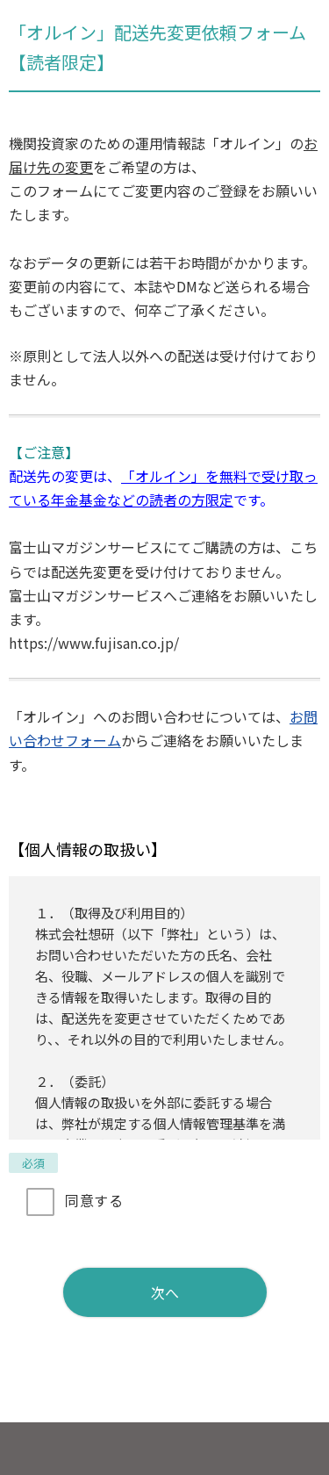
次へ (165, 1292)
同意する (94, 1200)
